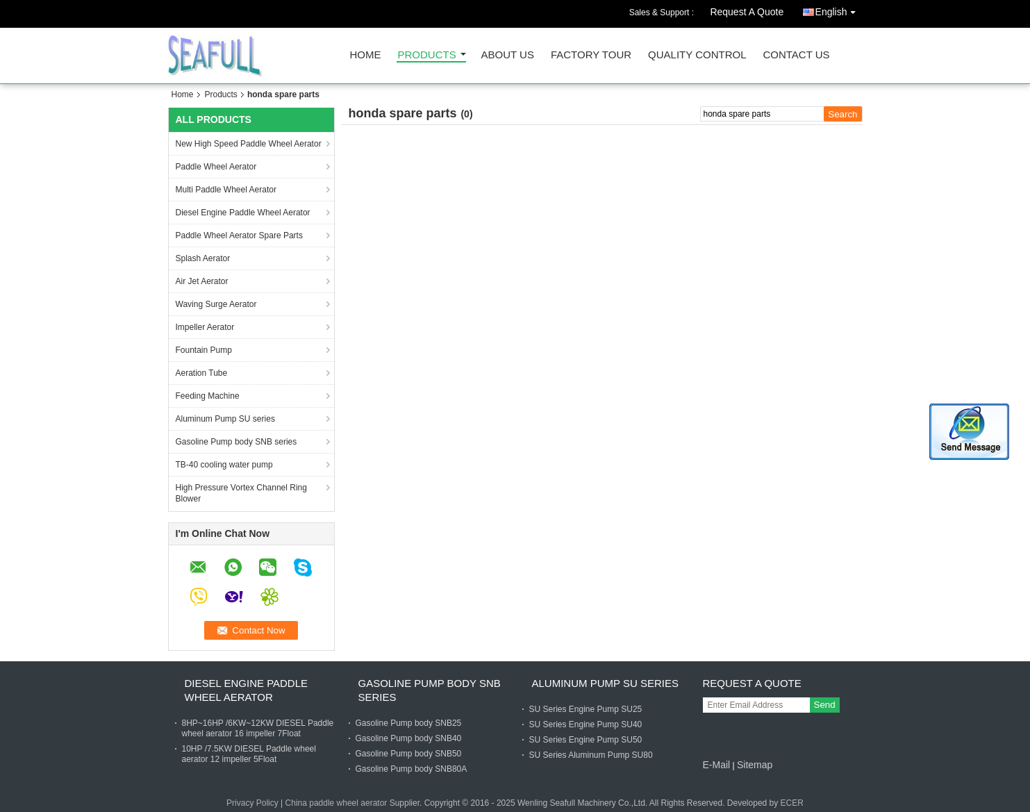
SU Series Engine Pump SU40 (585, 724)
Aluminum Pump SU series (225, 419)
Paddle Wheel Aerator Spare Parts (239, 235)
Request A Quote (746, 11)
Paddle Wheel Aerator (216, 167)
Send (825, 704)
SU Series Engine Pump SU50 (585, 740)
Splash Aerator (203, 258)
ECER (792, 803)
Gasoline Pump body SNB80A (411, 769)
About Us (507, 55)
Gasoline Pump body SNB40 (409, 738)
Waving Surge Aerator (216, 304)
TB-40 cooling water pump (224, 465)
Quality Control (697, 55)
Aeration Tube (202, 373)
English (839, 9)
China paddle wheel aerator (336, 803)
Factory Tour (591, 55)
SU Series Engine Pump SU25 (585, 709)
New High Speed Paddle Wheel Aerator (249, 144)
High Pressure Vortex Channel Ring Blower (241, 493)
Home (365, 55)
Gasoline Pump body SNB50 (409, 754)
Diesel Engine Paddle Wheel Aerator (243, 212)
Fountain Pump (204, 350)
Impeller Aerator (205, 327)
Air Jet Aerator (202, 281)
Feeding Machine (208, 396)
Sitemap (754, 764)
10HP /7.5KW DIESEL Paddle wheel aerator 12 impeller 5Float (249, 754)
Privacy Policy (252, 803)
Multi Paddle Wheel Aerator (226, 189)
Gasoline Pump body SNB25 (409, 723)
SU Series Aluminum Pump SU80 (591, 755)
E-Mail (717, 764)
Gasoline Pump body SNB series (236, 442)
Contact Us (796, 55)
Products (427, 55)
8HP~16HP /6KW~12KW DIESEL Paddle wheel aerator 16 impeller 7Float (258, 728)
